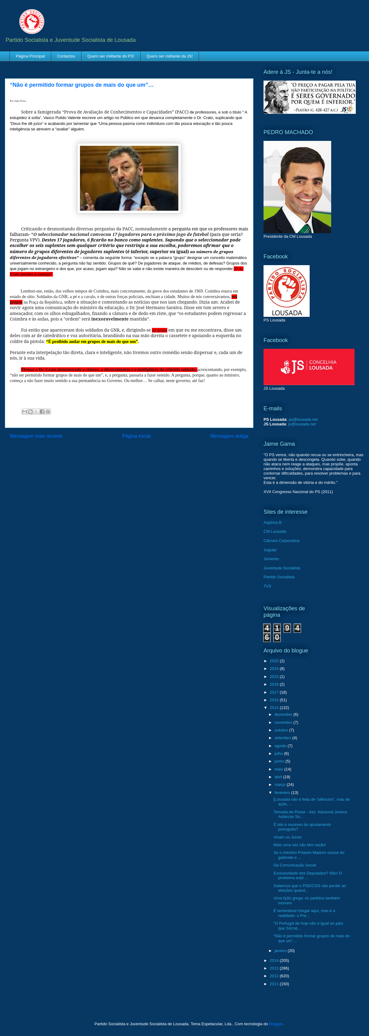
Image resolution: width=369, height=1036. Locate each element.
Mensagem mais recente (36, 436)
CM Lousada (275, 531)
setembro (283, 737)
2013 (275, 968)
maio (279, 769)
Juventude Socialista (282, 568)
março (281, 784)
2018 (275, 684)
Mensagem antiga (229, 436)
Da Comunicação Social (294, 865)
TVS (267, 586)
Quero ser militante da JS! (169, 56)
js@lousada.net (302, 424)
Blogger (276, 1024)
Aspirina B (273, 522)
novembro (284, 722)
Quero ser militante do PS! (110, 56)
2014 (275, 960)
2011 (275, 984)
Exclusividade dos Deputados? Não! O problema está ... (307, 875)
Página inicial (136, 436)
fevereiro (283, 792)
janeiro (281, 950)
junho (280, 761)
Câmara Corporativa (282, 540)
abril (279, 777)
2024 (275, 668)
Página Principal (30, 56)
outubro (282, 730)
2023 (275, 676)
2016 (275, 700)
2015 (275, 707)
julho (279, 753)
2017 (275, 692)
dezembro (284, 714)
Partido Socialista (279, 577)
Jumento (271, 558)
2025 (275, 661)
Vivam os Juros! (287, 837)
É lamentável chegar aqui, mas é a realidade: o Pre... (304, 913)
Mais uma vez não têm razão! (299, 845)
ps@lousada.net (303, 419)
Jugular (270, 550)
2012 (275, 976)
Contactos (66, 56)
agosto (281, 745)
